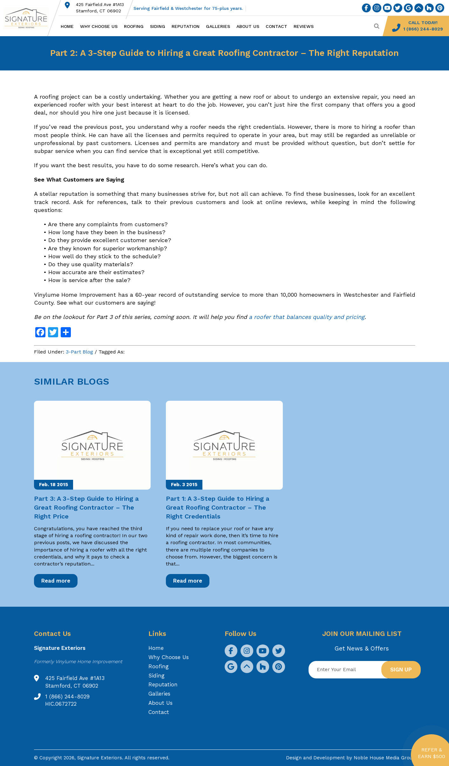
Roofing (134, 26)
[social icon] (366, 7)
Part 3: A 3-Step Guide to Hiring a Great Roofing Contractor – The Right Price (86, 507)
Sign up (401, 669)
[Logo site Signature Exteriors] (29, 18)
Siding (157, 26)
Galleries (218, 26)
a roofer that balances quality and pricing (306, 317)
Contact (276, 26)
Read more (55, 581)
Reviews (304, 26)
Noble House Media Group (384, 758)
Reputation (186, 26)
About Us (247, 26)
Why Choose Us (99, 26)
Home (67, 26)
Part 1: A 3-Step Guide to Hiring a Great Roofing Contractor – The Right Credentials (217, 507)
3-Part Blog (79, 352)
